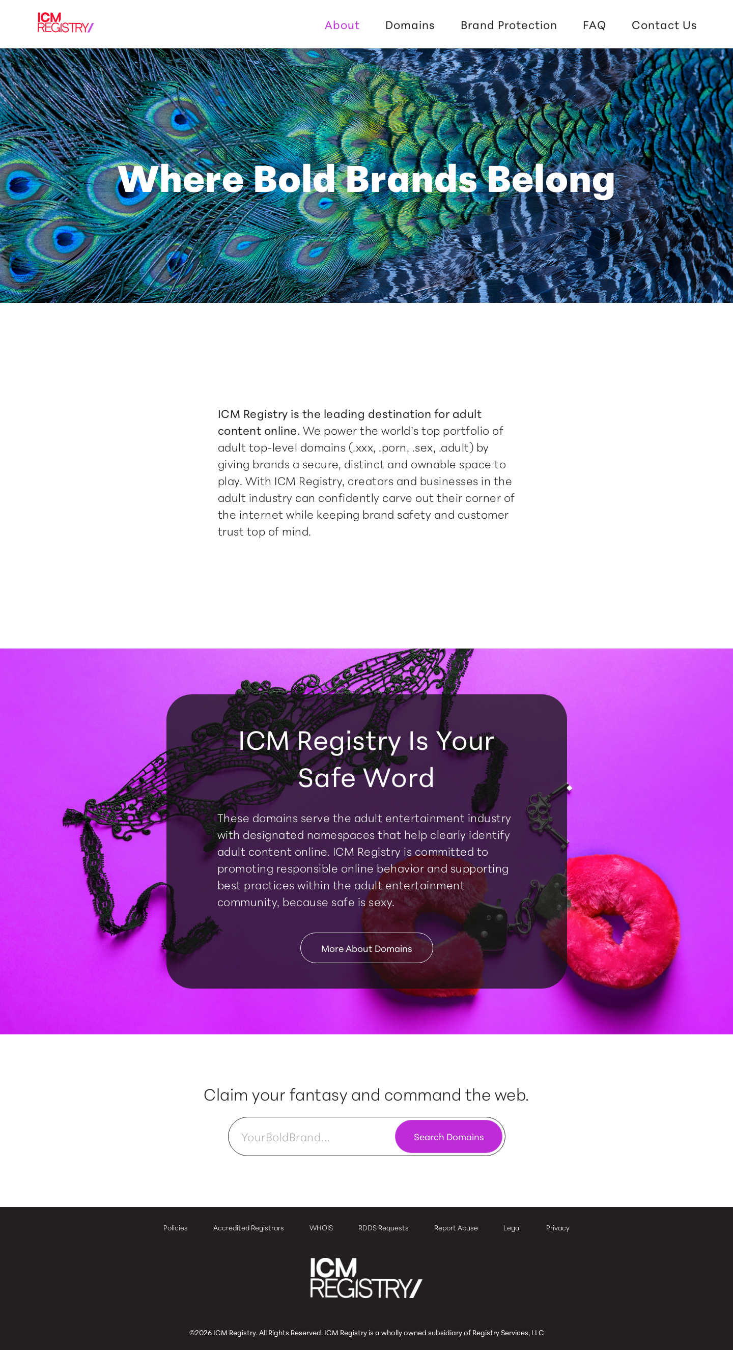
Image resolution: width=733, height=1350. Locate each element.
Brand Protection (509, 24)
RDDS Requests (383, 1227)
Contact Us (664, 24)
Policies (175, 1227)
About (342, 24)
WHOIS (321, 1227)
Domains (410, 24)
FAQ (594, 24)
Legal (512, 1227)
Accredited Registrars (248, 1227)
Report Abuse (456, 1227)
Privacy (558, 1227)
